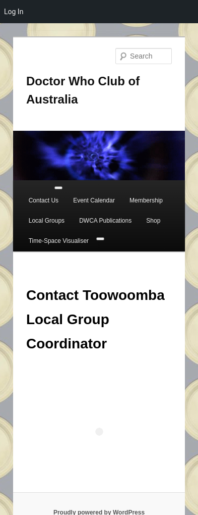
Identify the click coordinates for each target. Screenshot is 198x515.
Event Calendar (94, 200)
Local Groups (46, 220)
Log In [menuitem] (13, 12)
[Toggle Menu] (58, 187)
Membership (146, 200)
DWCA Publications (105, 220)
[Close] (100, 238)
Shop (153, 220)
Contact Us (43, 200)
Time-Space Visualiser (59, 240)
